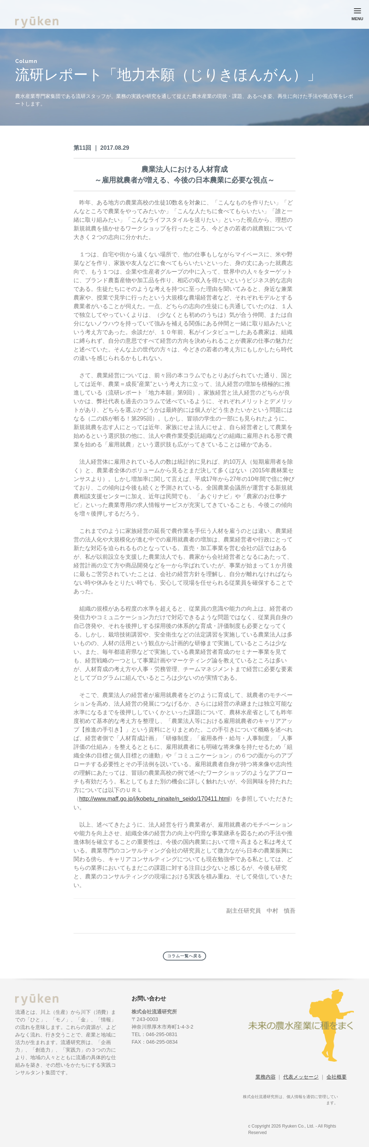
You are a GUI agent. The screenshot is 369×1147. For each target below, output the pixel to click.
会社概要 (336, 1077)
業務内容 (265, 1077)
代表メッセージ (301, 1077)
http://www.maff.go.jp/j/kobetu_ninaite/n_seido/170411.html (154, 799)
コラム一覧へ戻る (184, 956)
